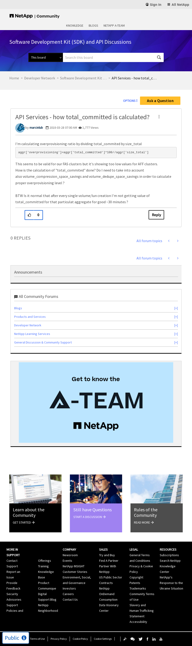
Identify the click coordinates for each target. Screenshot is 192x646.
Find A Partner (108, 561)
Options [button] (129, 101)
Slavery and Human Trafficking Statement (142, 610)
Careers (68, 594)
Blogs (93, 25)
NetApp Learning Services (32, 334)
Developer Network (39, 78)
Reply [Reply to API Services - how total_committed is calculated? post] (156, 214)
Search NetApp (170, 561)
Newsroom (70, 555)
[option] (96, 402)
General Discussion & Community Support (43, 342)
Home (14, 78)
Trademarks (138, 588)
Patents (135, 583)
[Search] (113, 57)
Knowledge (74, 25)
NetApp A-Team (114, 25)
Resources (168, 549)
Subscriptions (169, 555)
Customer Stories (75, 572)
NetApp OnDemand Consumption (108, 594)
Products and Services (30, 317)
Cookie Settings (103, 638)
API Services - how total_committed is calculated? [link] (135, 78)
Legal (134, 549)
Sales (103, 549)
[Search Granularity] (45, 57)
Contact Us (70, 599)
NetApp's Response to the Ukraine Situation (171, 582)
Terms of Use (37, 638)
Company (69, 549)
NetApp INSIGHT (74, 566)
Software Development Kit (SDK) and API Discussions (83, 78)
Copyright (136, 577)
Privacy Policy (59, 638)
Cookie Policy (80, 638)
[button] (159, 116)
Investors (69, 588)
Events (67, 561)
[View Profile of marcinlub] (36, 127)
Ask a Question (160, 100)
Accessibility (138, 622)
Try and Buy (107, 555)
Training (43, 566)
